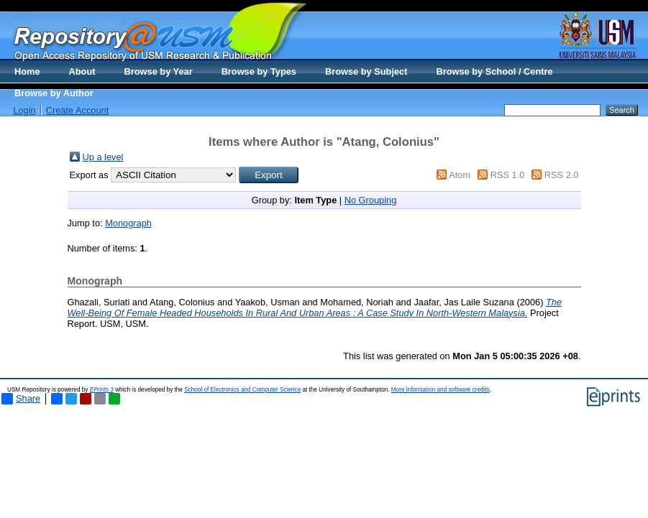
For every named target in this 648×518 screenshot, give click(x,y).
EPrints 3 (102, 390)
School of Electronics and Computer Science (242, 390)
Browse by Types (259, 71)
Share (20, 398)
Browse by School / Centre (494, 71)
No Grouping (370, 200)
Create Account (77, 110)
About (82, 71)
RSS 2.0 (561, 175)
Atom (459, 175)
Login (24, 110)
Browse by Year (158, 71)
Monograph (128, 223)
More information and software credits (440, 390)
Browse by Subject (366, 71)
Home (27, 71)
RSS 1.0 (507, 175)
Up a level (103, 157)
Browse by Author (53, 93)
